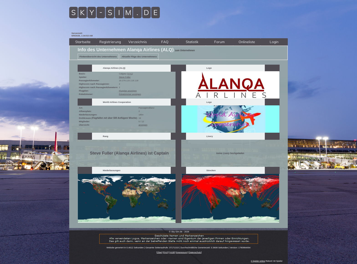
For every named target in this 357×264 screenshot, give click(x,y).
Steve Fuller (124, 77)
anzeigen (142, 125)
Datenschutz (195, 252)
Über (159, 252)
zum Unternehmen (185, 50)
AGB (172, 252)
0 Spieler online (258, 261)
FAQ (166, 252)
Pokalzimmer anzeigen (130, 94)
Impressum (181, 252)
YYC (130, 73)
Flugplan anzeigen (128, 90)
